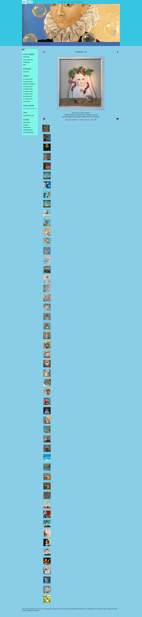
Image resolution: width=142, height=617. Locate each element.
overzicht (26, 72)
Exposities (27, 69)
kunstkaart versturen (29, 108)
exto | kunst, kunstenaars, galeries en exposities (27, 2)
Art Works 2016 (28, 94)
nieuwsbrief (26, 122)
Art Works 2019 (28, 86)
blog (24, 64)
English (23, 49)
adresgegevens (28, 130)
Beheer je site (26, 44)
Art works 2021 (28, 81)
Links (25, 113)
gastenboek (27, 127)
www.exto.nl (39, 609)
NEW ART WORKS (29, 84)
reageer (25, 125)
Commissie (26, 101)
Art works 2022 (28, 79)
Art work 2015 (27, 96)
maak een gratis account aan (41, 44)
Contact (26, 120)
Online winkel (28, 106)
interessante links (28, 115)
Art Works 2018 (28, 89)
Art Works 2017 (28, 91)
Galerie (26, 76)
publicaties (26, 62)
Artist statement (28, 60)
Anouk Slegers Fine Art (66, 2)
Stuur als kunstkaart (80, 120)
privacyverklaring (28, 132)
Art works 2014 (28, 99)
